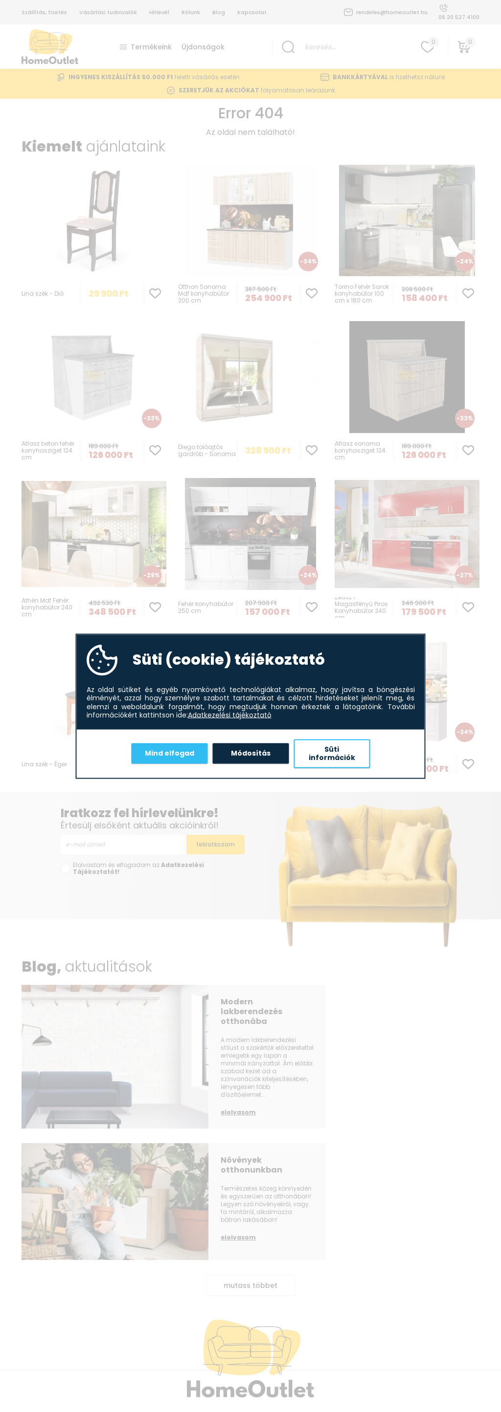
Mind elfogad (169, 753)
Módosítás (251, 753)
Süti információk (332, 753)
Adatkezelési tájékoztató (230, 715)
